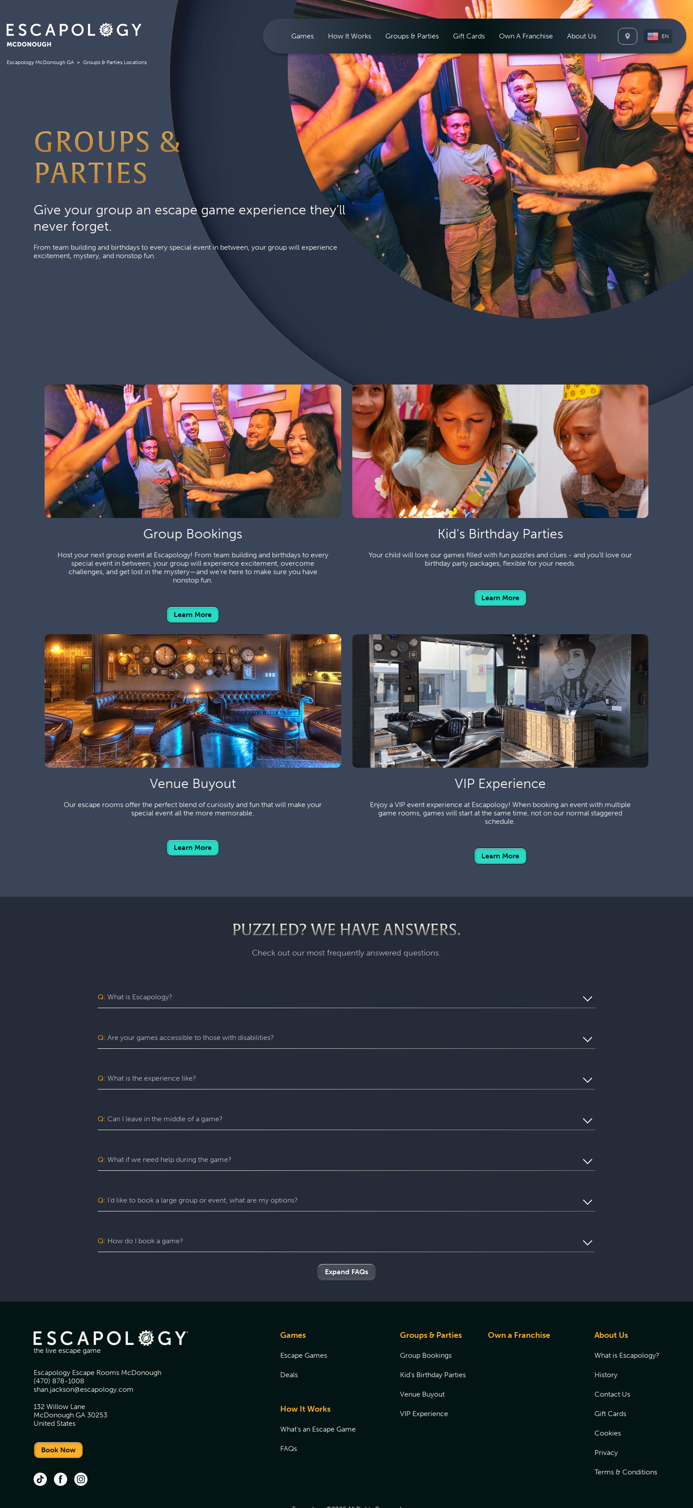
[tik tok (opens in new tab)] (40, 1446)
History (605, 1341)
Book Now (58, 1416)
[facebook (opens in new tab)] (60, 1446)
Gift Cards (469, 36)
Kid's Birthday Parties (433, 1341)
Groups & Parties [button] (412, 36)
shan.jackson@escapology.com (83, 1356)
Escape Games (303, 1322)
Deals (289, 1341)
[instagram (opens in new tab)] (81, 1446)
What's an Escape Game (318, 1395)
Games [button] (302, 36)
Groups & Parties (431, 1301)
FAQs (288, 1415)
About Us (611, 1301)
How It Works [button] (349, 36)
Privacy (606, 1419)
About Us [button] (581, 36)
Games (293, 1301)
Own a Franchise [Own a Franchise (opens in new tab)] (519, 1301)
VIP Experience (424, 1380)
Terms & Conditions (625, 1438)
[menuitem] (302, 36)
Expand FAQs (346, 1238)
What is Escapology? (626, 1322)
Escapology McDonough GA (40, 62)
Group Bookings (426, 1322)
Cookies (607, 1399)
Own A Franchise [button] (526, 36)
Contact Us (612, 1360)
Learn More (193, 614)
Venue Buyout (422, 1360)
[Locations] (627, 36)
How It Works (305, 1375)
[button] (658, 36)
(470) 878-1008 (59, 1347)
